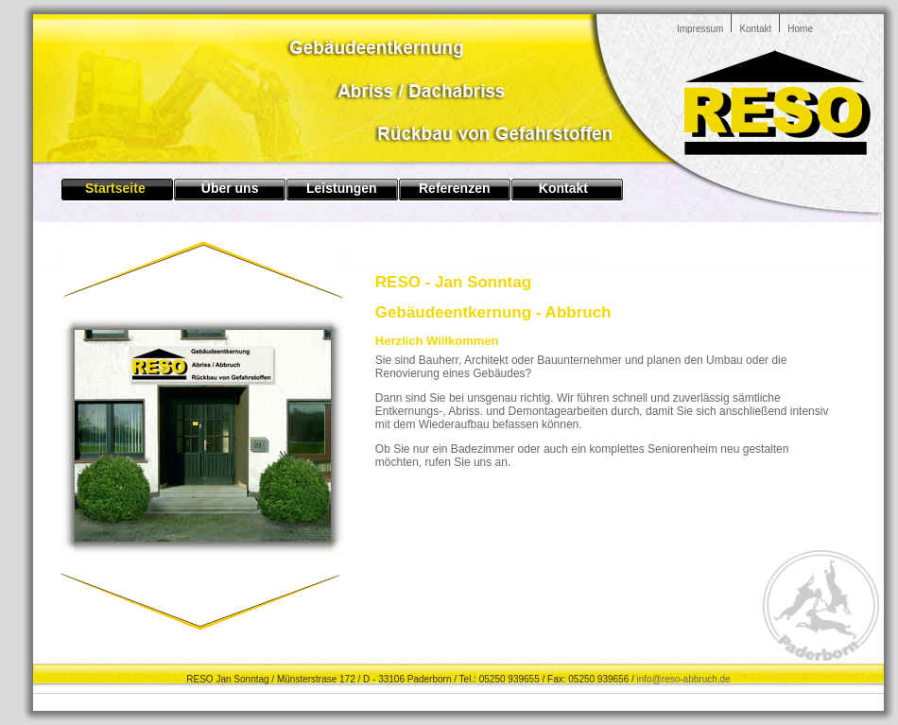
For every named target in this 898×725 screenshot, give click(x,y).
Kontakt (755, 29)
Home (800, 29)
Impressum (700, 29)
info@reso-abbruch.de (684, 679)
